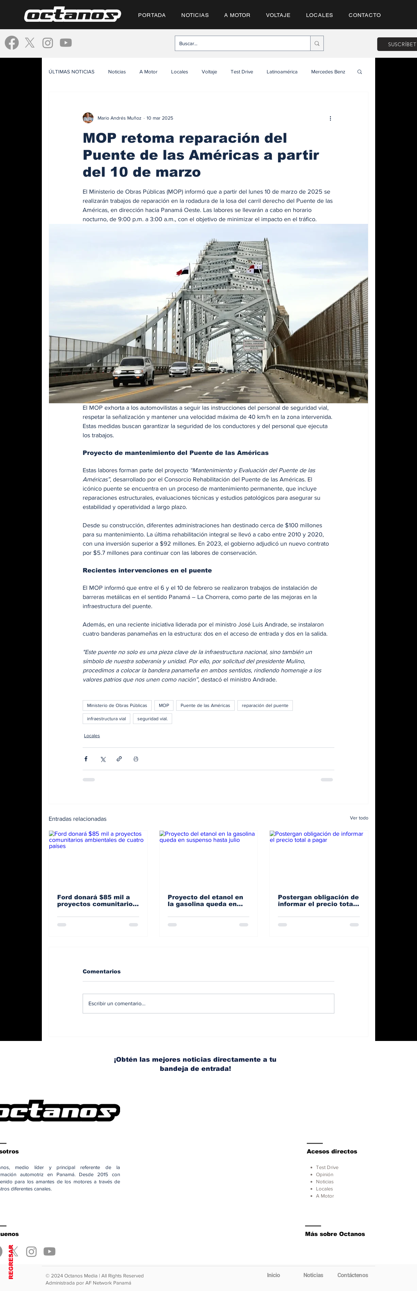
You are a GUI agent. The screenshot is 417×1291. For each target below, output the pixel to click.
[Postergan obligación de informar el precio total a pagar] (319, 858)
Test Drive (242, 71)
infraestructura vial (106, 718)
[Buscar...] (237, 43)
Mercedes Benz (328, 71)
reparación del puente (265, 705)
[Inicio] (273, 1275)
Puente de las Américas (205, 705)
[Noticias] (313, 1275)
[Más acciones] (330, 118)
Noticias (117, 71)
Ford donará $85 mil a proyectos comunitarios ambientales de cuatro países (96, 900)
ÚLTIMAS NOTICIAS (72, 71)
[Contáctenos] (353, 1275)
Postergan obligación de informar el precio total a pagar (318, 900)
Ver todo (359, 817)
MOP (164, 705)
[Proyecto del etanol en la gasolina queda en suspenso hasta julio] (209, 858)
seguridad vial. (152, 718)
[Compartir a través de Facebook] (86, 759)
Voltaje (209, 71)
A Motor (148, 71)
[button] (359, 71)
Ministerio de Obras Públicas (117, 705)
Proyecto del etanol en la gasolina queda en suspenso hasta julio (205, 900)
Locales (179, 71)
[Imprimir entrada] (136, 759)
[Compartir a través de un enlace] (119, 759)
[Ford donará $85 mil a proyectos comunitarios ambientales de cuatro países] (98, 858)
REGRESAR (11, 1262)
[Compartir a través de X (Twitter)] (102, 759)
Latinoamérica (282, 71)
